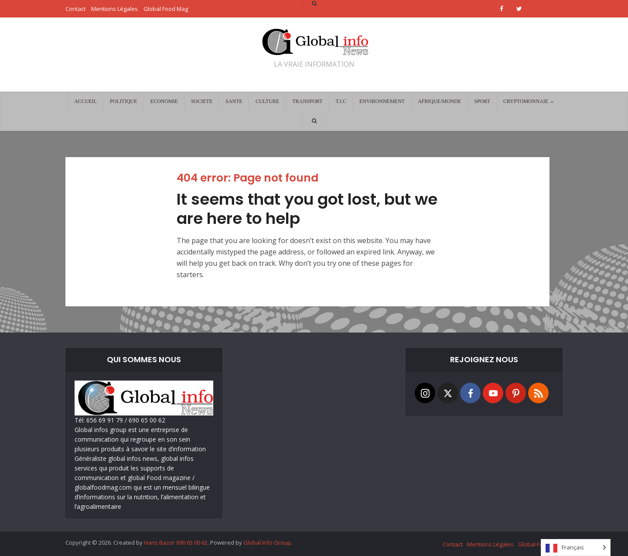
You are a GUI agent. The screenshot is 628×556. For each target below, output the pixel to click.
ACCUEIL (85, 101)
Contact (453, 544)
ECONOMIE (164, 101)
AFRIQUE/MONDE (439, 101)
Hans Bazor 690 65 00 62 (176, 542)
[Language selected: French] (576, 547)
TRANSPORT (307, 101)
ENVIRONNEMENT (382, 101)
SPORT (482, 101)
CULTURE (267, 101)
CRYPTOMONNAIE (525, 101)
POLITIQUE (123, 101)
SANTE (233, 101)
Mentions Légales (490, 544)
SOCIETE (201, 101)
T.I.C (340, 101)
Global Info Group (267, 542)
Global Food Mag (540, 544)
